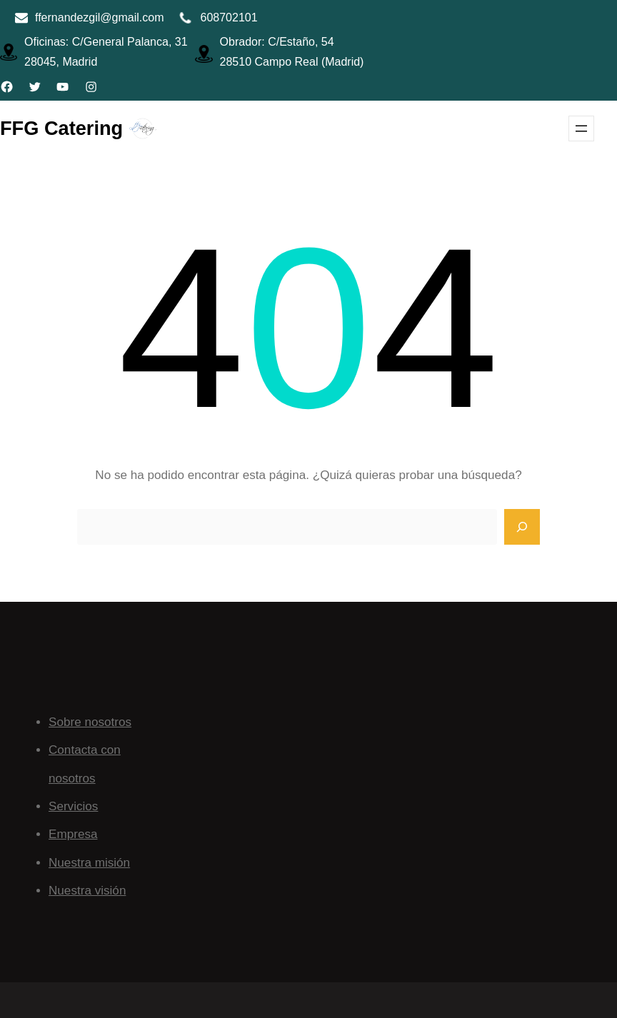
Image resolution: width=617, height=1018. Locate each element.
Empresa (73, 834)
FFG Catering (61, 128)
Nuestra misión (89, 863)
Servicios (73, 806)
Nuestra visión (87, 890)
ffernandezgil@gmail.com (99, 17)
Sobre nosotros (90, 722)
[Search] (522, 527)
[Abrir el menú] (581, 128)
